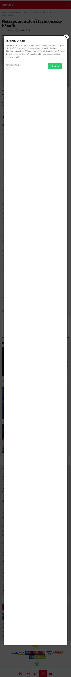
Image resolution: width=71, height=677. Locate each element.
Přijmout (55, 353)
